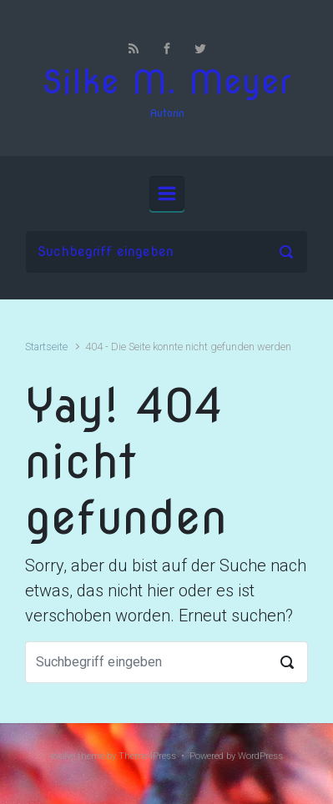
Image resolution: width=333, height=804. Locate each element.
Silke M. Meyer (166, 82)
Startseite (46, 346)
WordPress (260, 756)
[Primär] (166, 193)
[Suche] (166, 252)
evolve (63, 756)
